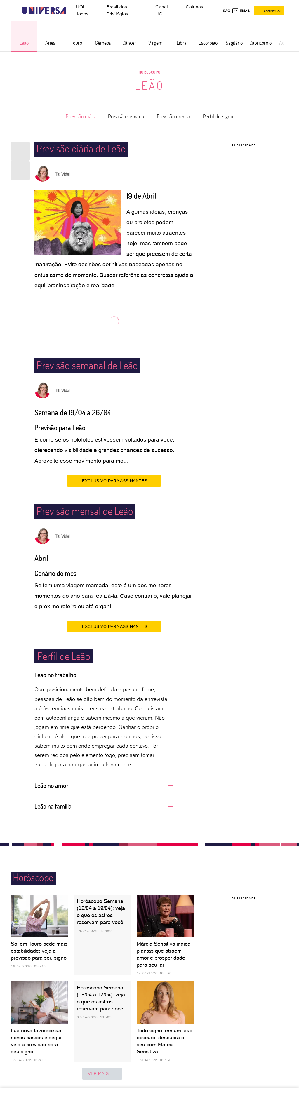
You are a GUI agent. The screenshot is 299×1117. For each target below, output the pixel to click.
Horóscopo (149, 72)
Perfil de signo (218, 116)
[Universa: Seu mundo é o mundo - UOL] (44, 10)
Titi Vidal (62, 174)
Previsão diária (81, 116)
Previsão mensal (174, 116)
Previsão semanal (127, 116)
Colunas (194, 7)
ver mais (102, 1073)
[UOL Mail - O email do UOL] (241, 10)
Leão (149, 85)
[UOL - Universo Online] (71, 10)
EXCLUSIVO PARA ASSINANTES (114, 480)
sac (226, 11)
